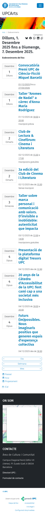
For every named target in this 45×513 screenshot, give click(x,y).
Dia (22, 358)
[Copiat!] (42, 38)
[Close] (40, 5)
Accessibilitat (29, 503)
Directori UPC (9, 472)
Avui (7, 378)
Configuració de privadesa (24, 510)
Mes (22, 368)
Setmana (22, 363)
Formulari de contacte (13, 478)
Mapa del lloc (13, 503)
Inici (3, 32)
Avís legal (30, 507)
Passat (8, 374)
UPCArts (10, 13)
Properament (11, 381)
